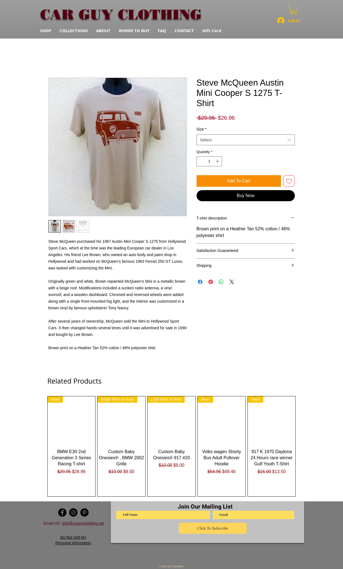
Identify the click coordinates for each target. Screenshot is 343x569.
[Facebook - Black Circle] (62, 512)
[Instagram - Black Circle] (73, 512)
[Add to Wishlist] (289, 181)
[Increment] (218, 161)
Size (202, 129)
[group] (171, 446)
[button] (294, 9)
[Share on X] (231, 282)
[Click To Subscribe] (213, 528)
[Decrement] (200, 161)
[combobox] (246, 139)
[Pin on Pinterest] (210, 282)
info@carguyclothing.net (83, 523)
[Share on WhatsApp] (221, 282)
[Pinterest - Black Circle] (84, 512)
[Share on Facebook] (200, 282)
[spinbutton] (209, 161)
